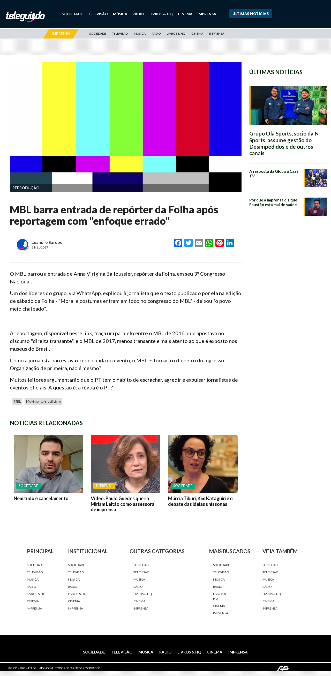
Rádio (138, 14)
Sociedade (72, 14)
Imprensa (207, 14)
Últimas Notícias (250, 13)
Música (120, 14)
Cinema (185, 14)
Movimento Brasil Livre (43, 401)
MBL (17, 401)
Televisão (98, 14)
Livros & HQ (161, 14)
